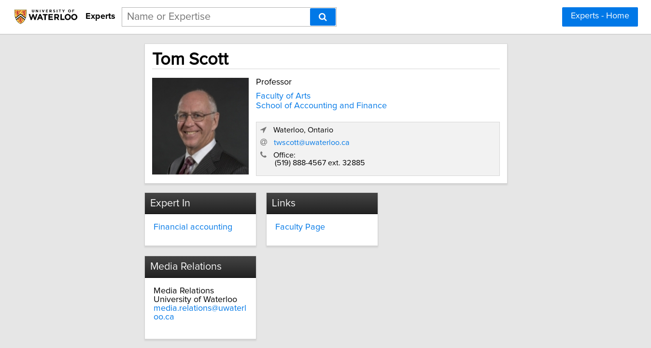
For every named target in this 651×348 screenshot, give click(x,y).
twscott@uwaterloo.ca (450, 136)
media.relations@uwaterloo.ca (455, 238)
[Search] (323, 17)
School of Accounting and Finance (269, 103)
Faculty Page (277, 221)
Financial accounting (146, 221)
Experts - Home (600, 16)
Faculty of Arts (231, 93)
